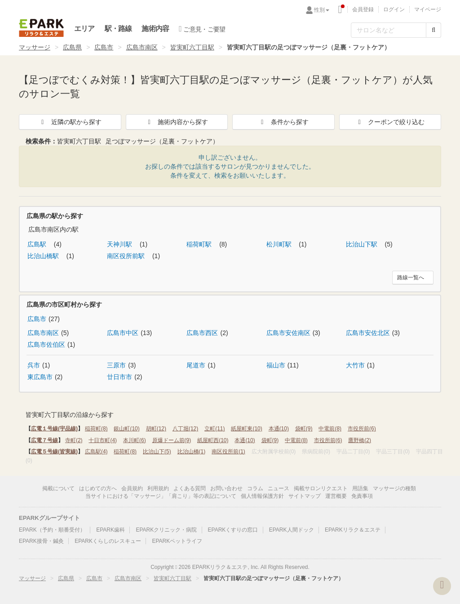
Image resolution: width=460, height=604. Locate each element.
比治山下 (157, 451)
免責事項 (362, 496)
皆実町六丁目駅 (192, 47)
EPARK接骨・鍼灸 (41, 541)
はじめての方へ (98, 488)
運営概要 (336, 496)
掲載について (58, 488)
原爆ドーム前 (171, 440)
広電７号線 (44, 440)
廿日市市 (119, 376)
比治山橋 (191, 451)
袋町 (304, 428)
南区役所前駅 (126, 255)
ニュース (278, 488)
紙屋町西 (212, 440)
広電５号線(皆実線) (54, 451)
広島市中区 (122, 332)
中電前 (329, 428)
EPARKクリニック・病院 (166, 530)
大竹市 (355, 365)
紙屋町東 (246, 428)
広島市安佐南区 (288, 332)
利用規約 (158, 488)
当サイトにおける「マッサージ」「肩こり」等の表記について (160, 496)
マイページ (427, 9)
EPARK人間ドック (291, 530)
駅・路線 (118, 28)
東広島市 (40, 376)
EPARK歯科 (110, 530)
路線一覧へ (410, 277)
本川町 (134, 440)
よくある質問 (189, 488)
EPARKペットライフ (177, 541)
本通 (279, 428)
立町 (214, 428)
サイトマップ (304, 496)
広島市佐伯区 (46, 344)
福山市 (275, 365)
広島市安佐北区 (368, 332)
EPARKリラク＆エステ (41, 28)
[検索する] (433, 30)
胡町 (156, 428)
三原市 (116, 365)
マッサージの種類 (394, 488)
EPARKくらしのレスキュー (108, 541)
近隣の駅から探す (70, 121)
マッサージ (34, 47)
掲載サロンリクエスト (321, 488)
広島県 (72, 47)
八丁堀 (185, 428)
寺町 (74, 440)
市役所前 (362, 428)
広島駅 (37, 244)
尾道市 (195, 365)
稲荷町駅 (199, 244)
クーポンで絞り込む (390, 121)
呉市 (33, 365)
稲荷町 (96, 428)
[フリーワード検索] (388, 30)
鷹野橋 (359, 440)
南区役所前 (228, 451)
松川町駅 (279, 244)
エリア (84, 28)
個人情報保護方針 (262, 496)
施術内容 (155, 28)
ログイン (394, 9)
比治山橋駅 (44, 255)
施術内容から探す (176, 121)
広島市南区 (142, 47)
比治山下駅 (362, 244)
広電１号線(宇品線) (54, 428)
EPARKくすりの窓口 (233, 530)
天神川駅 (120, 244)
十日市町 (102, 440)
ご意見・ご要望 (202, 28)
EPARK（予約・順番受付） (52, 530)
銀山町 (126, 428)
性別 (321, 10)
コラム (255, 488)
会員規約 (132, 488)
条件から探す (283, 121)
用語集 (360, 488)
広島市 (103, 47)
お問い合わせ (226, 488)
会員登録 (363, 9)
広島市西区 (202, 332)
